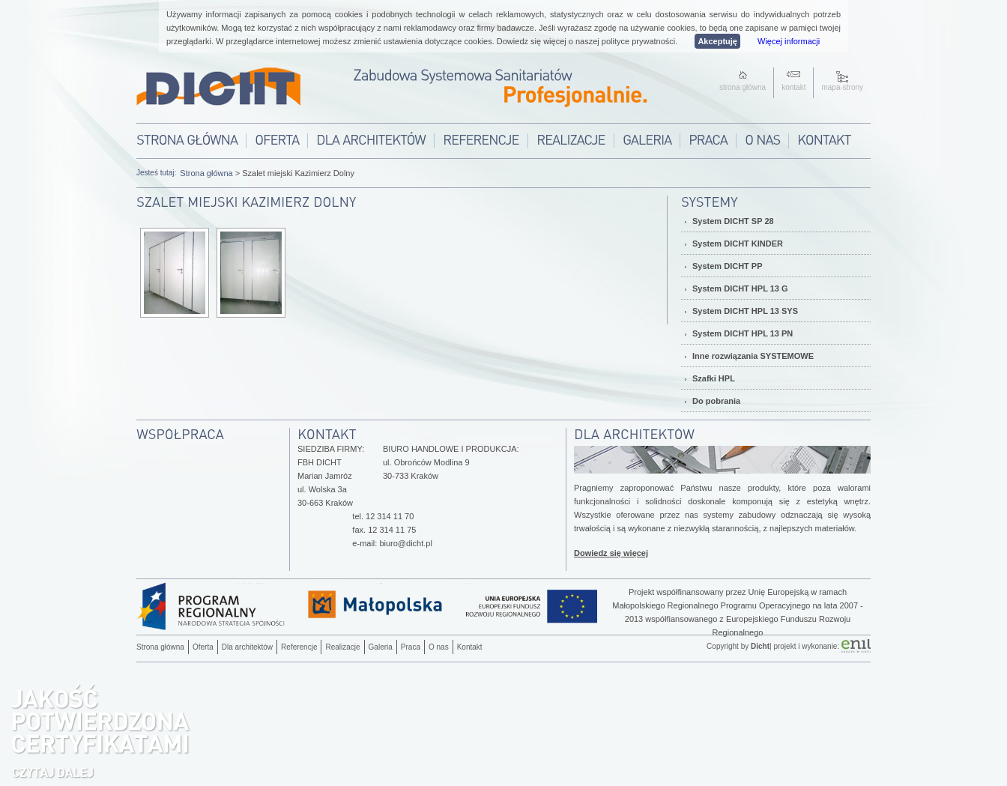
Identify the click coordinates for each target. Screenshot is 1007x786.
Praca (410, 647)
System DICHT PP (727, 266)
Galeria (381, 647)
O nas (439, 647)
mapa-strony (842, 87)
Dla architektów (247, 647)
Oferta (203, 647)
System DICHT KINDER (737, 243)
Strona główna (206, 173)
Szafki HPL (713, 378)
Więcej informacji (788, 41)
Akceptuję (717, 41)
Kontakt (470, 647)
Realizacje (342, 647)
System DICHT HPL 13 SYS (745, 310)
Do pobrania (716, 400)
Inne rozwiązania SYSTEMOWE (753, 355)
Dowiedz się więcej (611, 552)
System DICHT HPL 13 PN (742, 333)
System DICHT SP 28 (733, 221)
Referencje (299, 647)
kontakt (793, 87)
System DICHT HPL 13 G (740, 288)
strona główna (742, 87)
